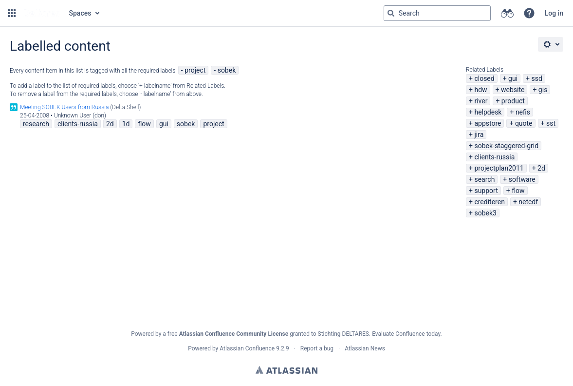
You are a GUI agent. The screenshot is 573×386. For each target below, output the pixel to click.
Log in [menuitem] (554, 13)
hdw (480, 90)
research (36, 124)
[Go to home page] (41, 13)
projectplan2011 (498, 168)
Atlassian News (365, 348)
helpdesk (487, 112)
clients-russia (494, 157)
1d (126, 124)
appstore (487, 123)
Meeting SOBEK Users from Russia (64, 107)
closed (484, 78)
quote (524, 123)
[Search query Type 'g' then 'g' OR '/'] (437, 13)
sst (550, 123)
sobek (227, 70)
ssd (537, 78)
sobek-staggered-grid (506, 146)
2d (541, 168)
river (480, 101)
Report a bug (316, 348)
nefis (523, 112)
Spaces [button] (80, 13)
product (513, 101)
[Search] (391, 13)
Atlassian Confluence (247, 348)
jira (478, 134)
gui (513, 78)
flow (518, 190)
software (522, 179)
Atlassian (286, 370)
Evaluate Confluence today (406, 333)
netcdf (528, 202)
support (486, 190)
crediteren (489, 202)
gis (543, 90)
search (484, 179)
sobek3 (485, 213)
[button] (11, 13)
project (195, 70)
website (512, 90)
